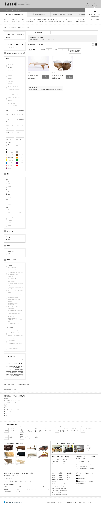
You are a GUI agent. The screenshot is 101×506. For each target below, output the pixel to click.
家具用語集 (78, 485)
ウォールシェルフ (66, 464)
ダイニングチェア (38, 430)
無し (9, 144)
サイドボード (54, 463)
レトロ (20, 448)
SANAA (15, 366)
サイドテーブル (73, 428)
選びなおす (21, 34)
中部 (10, 480)
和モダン (20, 462)
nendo (21, 367)
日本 (9, 237)
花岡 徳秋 (14, 389)
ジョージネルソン (14, 372)
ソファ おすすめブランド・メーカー (83, 461)
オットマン (27, 430)
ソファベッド (12, 430)
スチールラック (66, 459)
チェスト (26, 437)
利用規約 (74, 502)
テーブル (22, 19)
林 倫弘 (5, 415)
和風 (43, 455)
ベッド (33, 19)
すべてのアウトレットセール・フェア (11, 475)
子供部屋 (87, 445)
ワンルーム (88, 448)
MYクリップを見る (95, 19)
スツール (26, 428)
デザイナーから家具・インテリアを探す (62, 473)
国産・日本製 (11, 251)
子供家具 (44, 19)
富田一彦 (20, 366)
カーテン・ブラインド (58, 19)
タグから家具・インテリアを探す (60, 456)
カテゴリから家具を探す (10, 424)
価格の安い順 (53, 89)
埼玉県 (15, 481)
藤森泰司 (61, 479)
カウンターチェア (28, 431)
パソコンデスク (89, 428)
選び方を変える (20, 110)
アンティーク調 (9, 448)
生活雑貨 (50, 21)
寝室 (79, 449)
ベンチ (46, 428)
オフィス (87, 450)
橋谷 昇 (5, 405)
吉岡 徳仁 (17, 369)
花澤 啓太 (6, 407)
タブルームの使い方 (51, 502)
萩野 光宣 (6, 404)
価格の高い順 (60, 89)
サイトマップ (60, 502)
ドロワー (65, 461)
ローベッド (54, 464)
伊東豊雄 (11, 366)
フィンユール (12, 375)
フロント (9, 371)
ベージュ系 (10, 157)
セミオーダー (41, 39)
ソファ (9, 19)
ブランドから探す (80, 19)
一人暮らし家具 (55, 461)
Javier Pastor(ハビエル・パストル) (11, 409)
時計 (66, 19)
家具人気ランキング (82, 478)
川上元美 (68, 477)
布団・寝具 (29, 487)
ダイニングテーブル (64, 428)
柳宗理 (7, 366)
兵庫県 (25, 481)
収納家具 (39, 19)
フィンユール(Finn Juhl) (56, 492)
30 (32, 87)
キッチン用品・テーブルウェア (25, 21)
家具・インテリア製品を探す (16, 14)
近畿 (15, 480)
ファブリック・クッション (40, 21)
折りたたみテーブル (74, 430)
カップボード (65, 463)
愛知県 (30, 481)
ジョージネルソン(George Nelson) (59, 484)
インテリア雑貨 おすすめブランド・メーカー (85, 468)
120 (36, 87)
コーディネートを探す (40, 14)
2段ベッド (11, 437)
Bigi (13, 371)
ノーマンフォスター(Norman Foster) (12, 400)
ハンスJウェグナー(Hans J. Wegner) (59, 486)
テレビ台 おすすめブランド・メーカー (83, 466)
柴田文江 (16, 374)
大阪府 (20, 481)
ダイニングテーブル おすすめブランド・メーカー (85, 464)
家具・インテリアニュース (83, 475)
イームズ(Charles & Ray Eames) (58, 483)
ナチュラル (9, 462)
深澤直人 (17, 367)
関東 (5, 480)
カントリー (32, 455)
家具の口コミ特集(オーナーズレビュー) (86, 481)
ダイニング (68, 449)
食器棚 (36, 437)
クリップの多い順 (41, 89)
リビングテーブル (63, 431)
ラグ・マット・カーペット (10, 21)
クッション (18, 491)
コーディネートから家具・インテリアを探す (63, 443)
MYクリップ (94, 4)
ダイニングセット (42, 486)
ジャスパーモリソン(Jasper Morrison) (59, 490)
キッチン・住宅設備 (67, 21)
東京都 (5, 481)
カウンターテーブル (64, 430)
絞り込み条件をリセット (17, 53)
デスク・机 (28, 19)
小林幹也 (53, 481)
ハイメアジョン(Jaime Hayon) (10, 402)
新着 (5, 19)
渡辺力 (15, 371)
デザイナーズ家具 (51, 39)
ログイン (88, 4)
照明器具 (50, 19)
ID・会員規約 (68, 502)
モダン (20, 455)
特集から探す (79, 21)
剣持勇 (17, 375)
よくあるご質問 (81, 502)
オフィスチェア (48, 430)
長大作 (53, 477)
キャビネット (27, 438)
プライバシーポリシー (91, 502)
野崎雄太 (6, 398)
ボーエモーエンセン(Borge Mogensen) (59, 494)
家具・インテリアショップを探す (63, 14)
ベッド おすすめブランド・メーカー (83, 463)
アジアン (9, 455)
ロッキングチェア (38, 431)
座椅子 (36, 428)
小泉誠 (11, 374)
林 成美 (5, 413)
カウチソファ (12, 428)
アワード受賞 (32, 39)
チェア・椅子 (15, 19)
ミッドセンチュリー (43, 448)
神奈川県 (11, 481)
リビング (57, 449)
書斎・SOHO (88, 447)
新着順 (47, 89)
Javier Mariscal (7, 411)
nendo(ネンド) (55, 479)
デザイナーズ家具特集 (80, 483)
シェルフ (36, 438)
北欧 (32, 448)
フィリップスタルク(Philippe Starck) (59, 488)
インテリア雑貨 (57, 21)
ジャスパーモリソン (10, 369)
